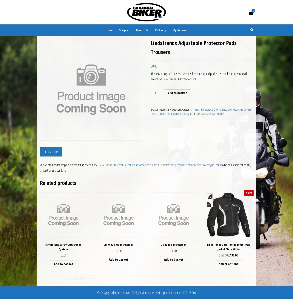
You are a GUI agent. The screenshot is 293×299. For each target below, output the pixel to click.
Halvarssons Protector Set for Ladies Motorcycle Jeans (191, 165)
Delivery (160, 30)
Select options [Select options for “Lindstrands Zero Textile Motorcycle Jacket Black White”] (228, 264)
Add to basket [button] (63, 264)
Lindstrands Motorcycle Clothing (206, 109)
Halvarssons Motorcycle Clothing (210, 113)
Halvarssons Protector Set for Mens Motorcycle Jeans (128, 165)
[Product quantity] (157, 93)
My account (181, 30)
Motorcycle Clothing (180, 113)
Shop (123, 30)
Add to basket (177, 93)
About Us (141, 30)
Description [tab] (51, 152)
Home (108, 30)
